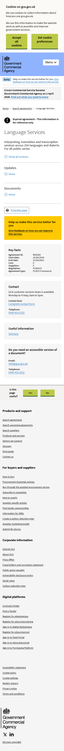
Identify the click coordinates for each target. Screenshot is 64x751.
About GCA (8, 554)
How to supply (10, 497)
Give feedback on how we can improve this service (36, 80)
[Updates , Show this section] (32, 171)
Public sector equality (14, 570)
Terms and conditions (14, 693)
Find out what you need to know (29, 97)
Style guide (8, 451)
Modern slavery (10, 683)
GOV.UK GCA (9, 549)
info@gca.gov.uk (18, 363)
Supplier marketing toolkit (16, 523)
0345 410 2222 (17, 312)
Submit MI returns (12, 529)
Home (6, 108)
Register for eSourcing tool (16, 632)
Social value (9, 580)
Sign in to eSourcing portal (16, 642)
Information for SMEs (13, 513)
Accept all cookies (17, 41)
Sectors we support (12, 440)
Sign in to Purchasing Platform (18, 647)
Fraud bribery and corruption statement (23, 564)
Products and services (14, 435)
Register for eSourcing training (18, 621)
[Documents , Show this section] (32, 191)
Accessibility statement (14, 667)
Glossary (13, 333)
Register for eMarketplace (15, 616)
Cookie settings (10, 678)
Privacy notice (10, 688)
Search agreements (22, 108)
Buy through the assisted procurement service (26, 487)
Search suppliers (11, 430)
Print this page (19, 210)
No (47, 392)
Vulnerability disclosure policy (18, 575)
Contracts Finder (11, 605)
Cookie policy (9, 672)
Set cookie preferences (45, 39)
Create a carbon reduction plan (18, 518)
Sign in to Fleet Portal (13, 637)
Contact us (8, 456)
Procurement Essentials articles (18, 481)
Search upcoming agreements (18, 425)
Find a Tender (9, 611)
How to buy (8, 476)
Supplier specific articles (15, 502)
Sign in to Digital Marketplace (17, 626)
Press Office (8, 559)
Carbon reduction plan (14, 585)
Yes (30, 392)
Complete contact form (22, 304)
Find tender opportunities (16, 508)
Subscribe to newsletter (15, 492)
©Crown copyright (12, 742)
